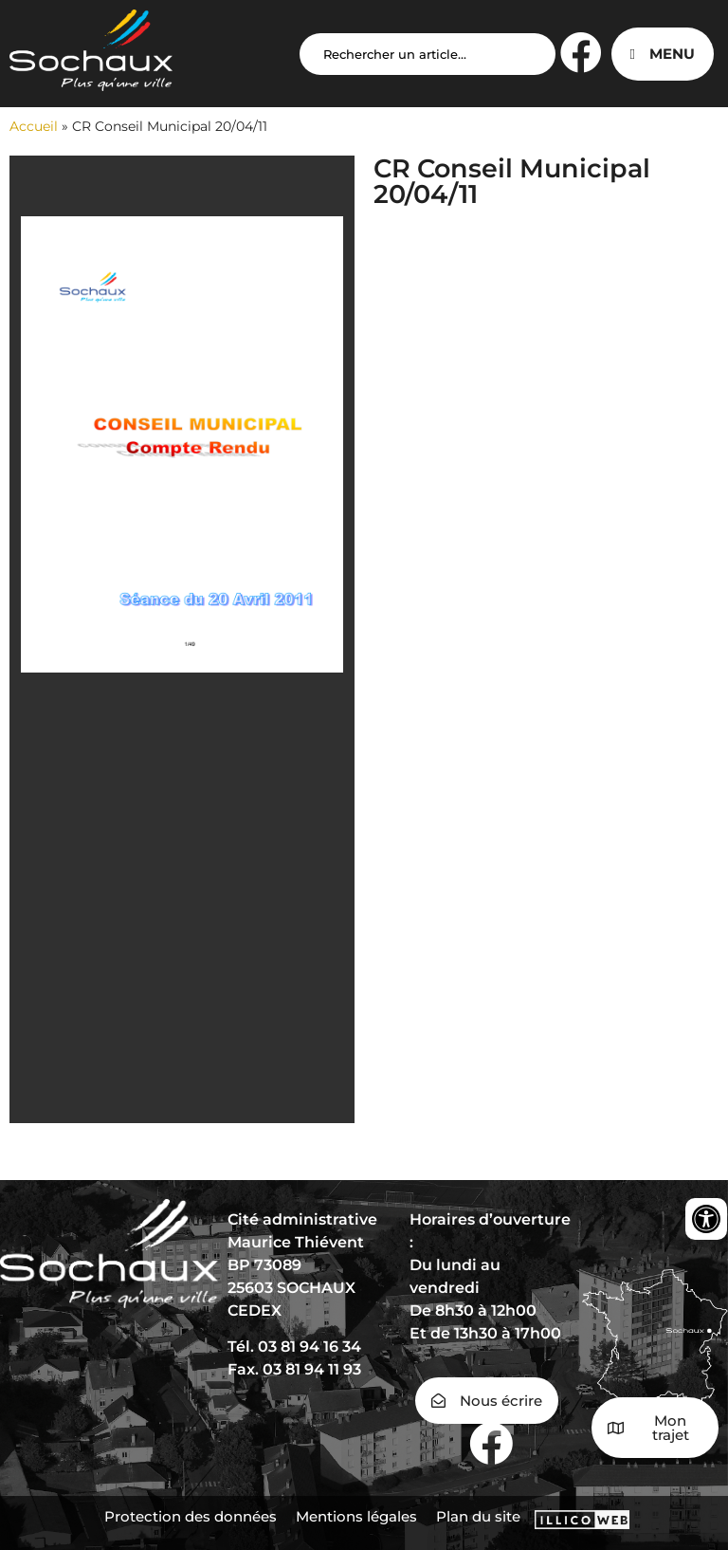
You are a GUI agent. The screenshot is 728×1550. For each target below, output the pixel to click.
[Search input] (427, 54)
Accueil (33, 126)
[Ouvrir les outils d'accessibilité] (706, 1219)
